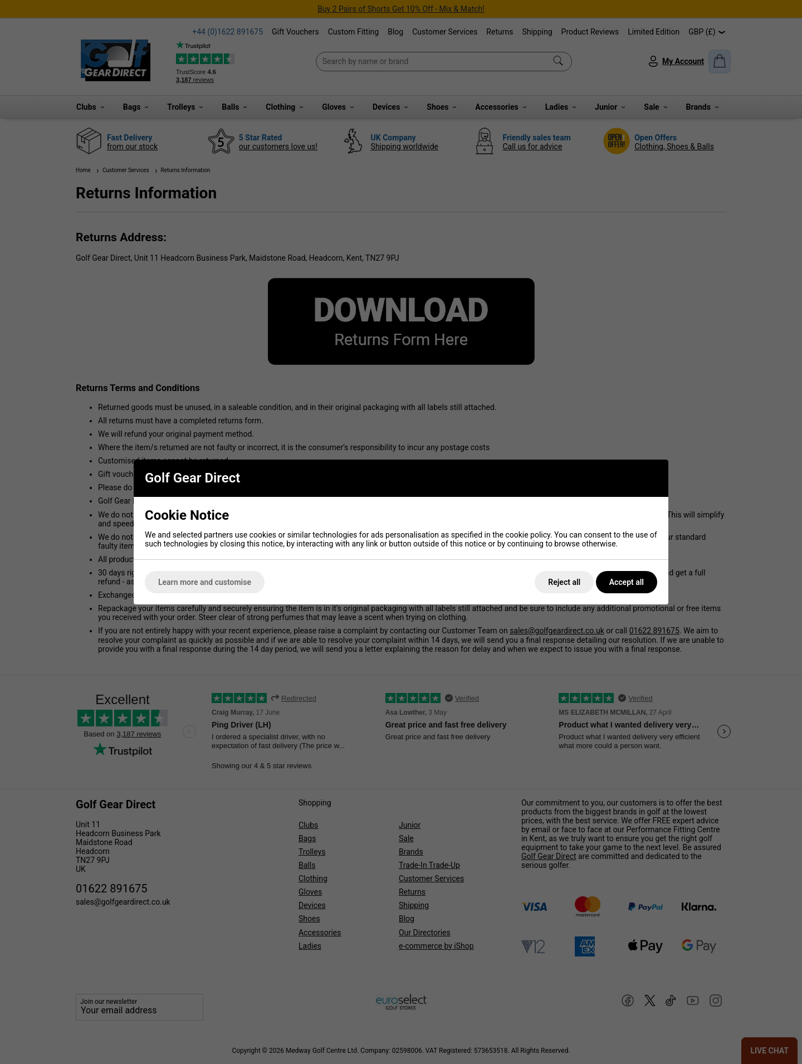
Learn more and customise (204, 582)
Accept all (626, 582)
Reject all (564, 582)
